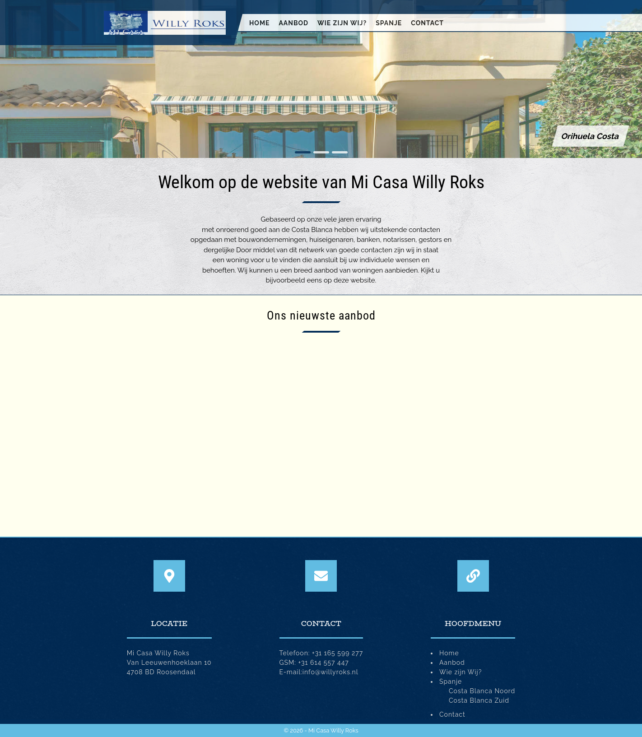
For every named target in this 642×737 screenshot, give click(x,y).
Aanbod (293, 23)
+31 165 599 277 (337, 653)
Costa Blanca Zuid (479, 700)
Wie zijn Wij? (342, 23)
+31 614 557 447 (323, 662)
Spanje (389, 23)
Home (259, 23)
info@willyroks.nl (330, 672)
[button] (303, 152)
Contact (427, 23)
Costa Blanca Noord (482, 691)
